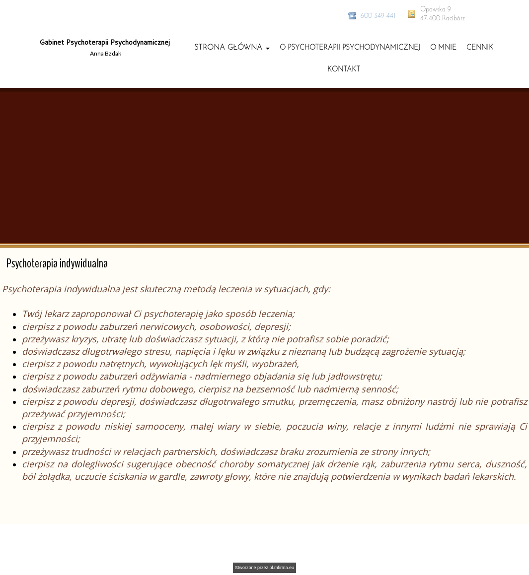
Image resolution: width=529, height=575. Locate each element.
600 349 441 (378, 16)
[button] (232, 48)
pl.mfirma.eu (282, 567)
